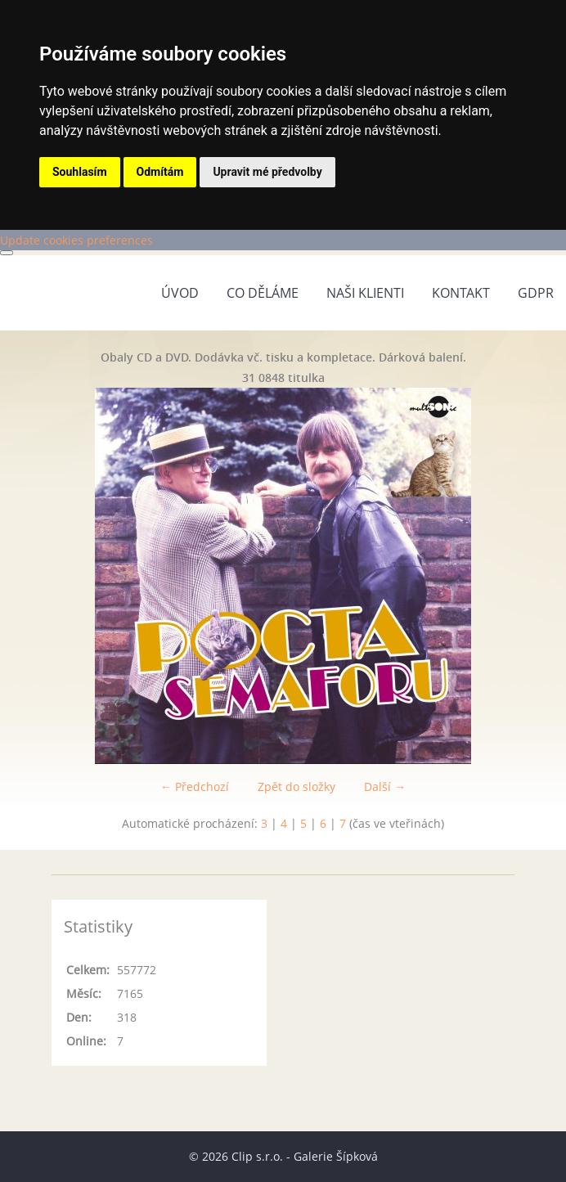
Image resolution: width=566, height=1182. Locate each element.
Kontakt (461, 293)
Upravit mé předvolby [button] (267, 171)
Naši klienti (365, 293)
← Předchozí (194, 786)
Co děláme (263, 293)
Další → (385, 786)
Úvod (180, 293)
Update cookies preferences (76, 240)
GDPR (536, 293)
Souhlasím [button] (79, 171)
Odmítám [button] (160, 171)
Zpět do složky (296, 786)
